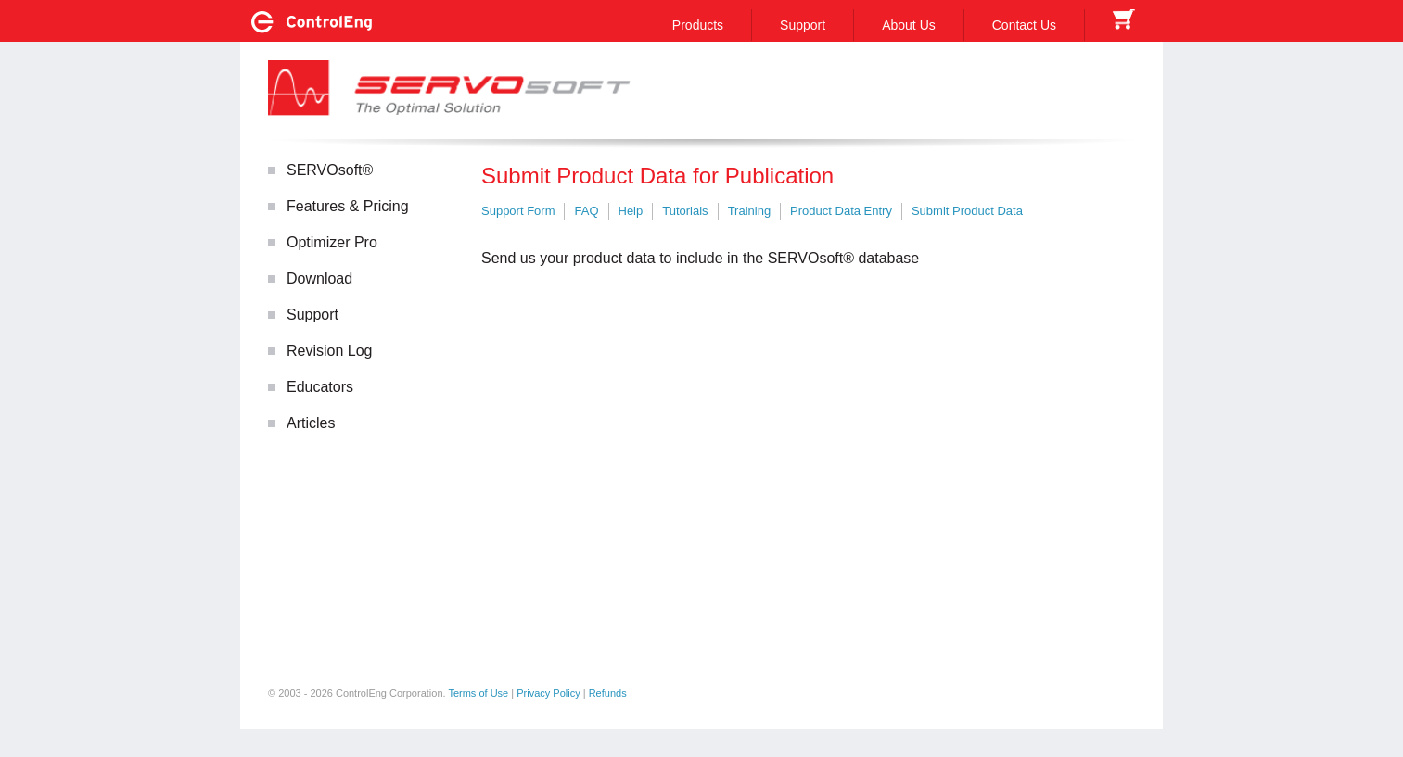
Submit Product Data (967, 211)
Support (802, 25)
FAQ (586, 211)
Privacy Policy (548, 693)
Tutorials (685, 211)
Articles (311, 423)
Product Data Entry (841, 211)
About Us (909, 25)
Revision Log (330, 351)
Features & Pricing (348, 206)
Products (697, 25)
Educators (320, 387)
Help (631, 211)
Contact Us (1024, 25)
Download (319, 278)
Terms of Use (478, 693)
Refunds (608, 693)
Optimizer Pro (332, 242)
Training (749, 211)
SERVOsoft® (330, 170)
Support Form (518, 211)
